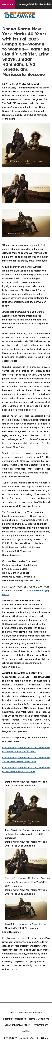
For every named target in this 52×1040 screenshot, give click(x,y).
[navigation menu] (46, 15)
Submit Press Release (14, 1018)
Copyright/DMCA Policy (17, 1024)
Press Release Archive (30, 1012)
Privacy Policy (40, 1024)
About (13, 1012)
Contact (26, 1031)
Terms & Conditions (39, 1018)
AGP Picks (7, 4)
